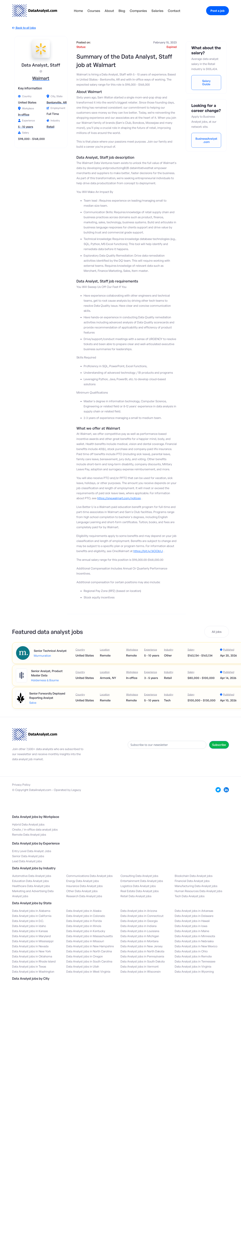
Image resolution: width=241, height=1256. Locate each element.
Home (78, 11)
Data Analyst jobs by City (30, 978)
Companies (138, 10)
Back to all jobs (24, 28)
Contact (174, 11)
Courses (93, 11)
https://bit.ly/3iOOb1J (148, 551)
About (109, 11)
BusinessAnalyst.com (206, 140)
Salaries (157, 11)
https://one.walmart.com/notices (119, 498)
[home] (34, 10)
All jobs (216, 632)
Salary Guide (206, 82)
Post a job (217, 10)
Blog (122, 11)
